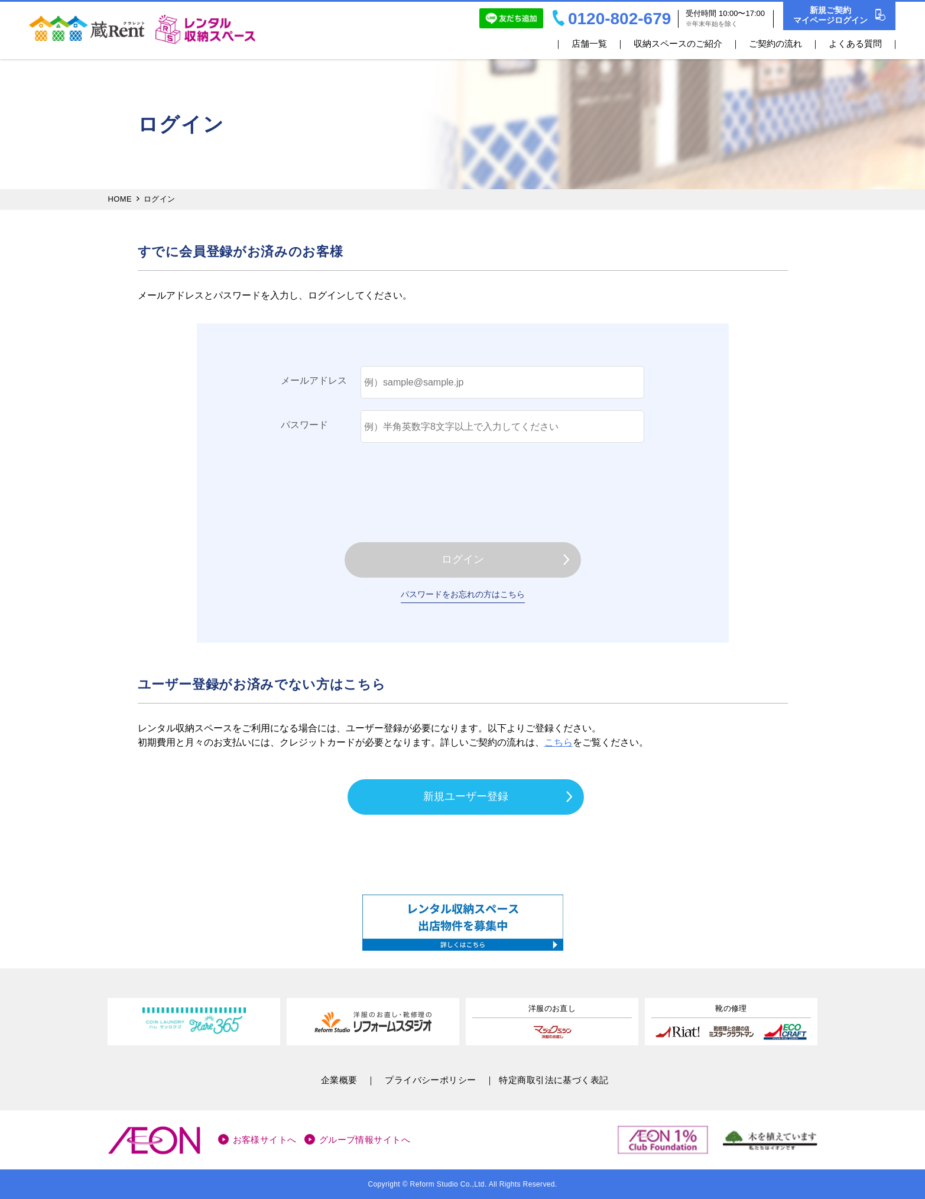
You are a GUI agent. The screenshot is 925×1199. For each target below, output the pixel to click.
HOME (120, 199)
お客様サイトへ (265, 1140)
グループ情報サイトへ (365, 1140)
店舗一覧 (589, 43)
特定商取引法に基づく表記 (553, 1080)
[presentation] (463, 489)
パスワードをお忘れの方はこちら (463, 594)
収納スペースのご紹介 (678, 43)
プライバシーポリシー (430, 1080)
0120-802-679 (612, 18)
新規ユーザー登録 (465, 796)
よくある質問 (855, 43)
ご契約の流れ (775, 43)
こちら (558, 742)
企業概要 (339, 1080)
